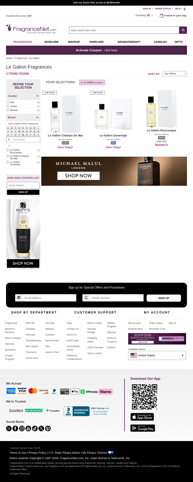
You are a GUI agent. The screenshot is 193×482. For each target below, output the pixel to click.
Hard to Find (52, 352)
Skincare (51, 41)
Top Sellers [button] (170, 73)
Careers (111, 347)
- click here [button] (96, 50)
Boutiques (10, 349)
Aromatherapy (33, 340)
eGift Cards (73, 340)
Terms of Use (18, 452)
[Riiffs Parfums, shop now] (23, 236)
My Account (134, 323)
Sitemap (111, 332)
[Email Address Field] (23, 185)
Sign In (147, 9)
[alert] (145, 15)
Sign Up (23, 192)
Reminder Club (157, 328)
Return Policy (94, 323)
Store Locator (94, 353)
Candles (49, 334)
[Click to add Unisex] (23, 106)
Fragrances (22, 41)
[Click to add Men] (23, 102)
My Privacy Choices (94, 452)
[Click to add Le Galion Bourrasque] (23, 151)
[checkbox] (23, 102)
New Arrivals (52, 340)
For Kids (49, 323)
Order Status (163, 9)
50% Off (30, 323)
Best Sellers (32, 346)
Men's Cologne (13, 338)
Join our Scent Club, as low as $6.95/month (96, 2)
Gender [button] (23, 95)
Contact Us (73, 328)
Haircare (97, 41)
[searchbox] (124, 30)
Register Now (135, 328)
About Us (72, 334)
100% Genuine (95, 347)
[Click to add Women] (23, 110)
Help (178, 9)
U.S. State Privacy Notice (64, 452)
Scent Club (32, 358)
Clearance (31, 352)
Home (9, 58)
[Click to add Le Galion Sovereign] (23, 163)
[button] (16, 131)
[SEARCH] (183, 30)
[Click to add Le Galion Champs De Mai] (23, 157)
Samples (30, 328)
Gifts (178, 41)
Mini (47, 346)
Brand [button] (23, 117)
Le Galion (91, 82)
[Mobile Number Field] (117, 297)
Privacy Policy (37, 452)
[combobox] (128, 30)
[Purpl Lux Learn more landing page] (157, 340)
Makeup (74, 41)
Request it (161, 144)
